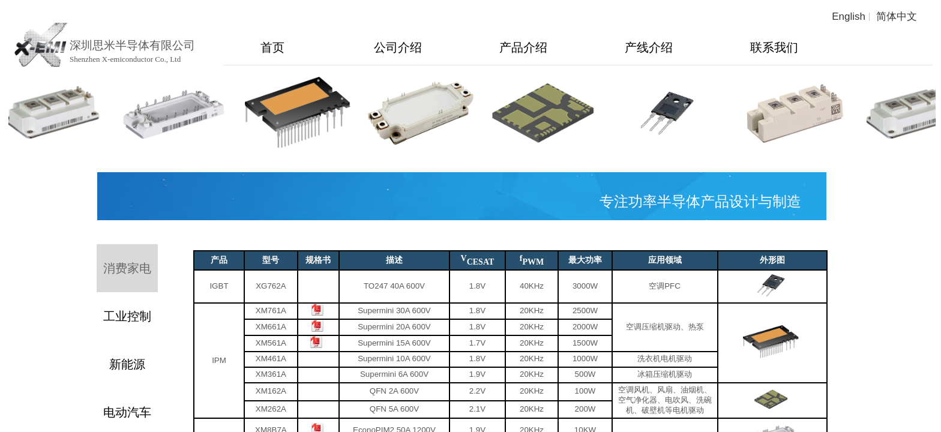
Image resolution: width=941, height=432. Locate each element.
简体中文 (896, 17)
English (848, 17)
